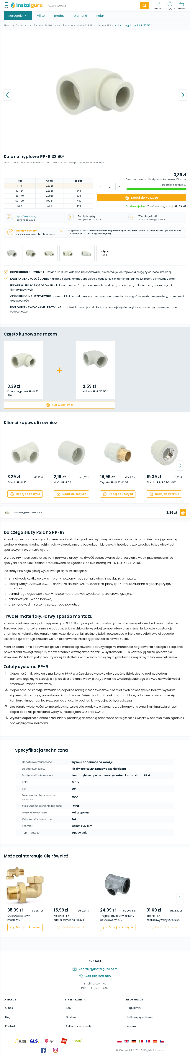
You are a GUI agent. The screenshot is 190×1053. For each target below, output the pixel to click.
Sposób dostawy (27, 216)
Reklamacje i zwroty (77, 1023)
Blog (6, 1015)
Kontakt (9, 1023)
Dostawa (70, 1015)
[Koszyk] (181, 5)
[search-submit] (144, 5)
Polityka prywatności (138, 1015)
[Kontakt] (158, 5)
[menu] (7, 5)
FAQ (67, 1007)
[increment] (100, 186)
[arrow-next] (180, 465)
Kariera (129, 1023)
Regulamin (132, 1007)
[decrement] (119, 186)
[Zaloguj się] (170, 5)
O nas (7, 1007)
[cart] (59, 404)
